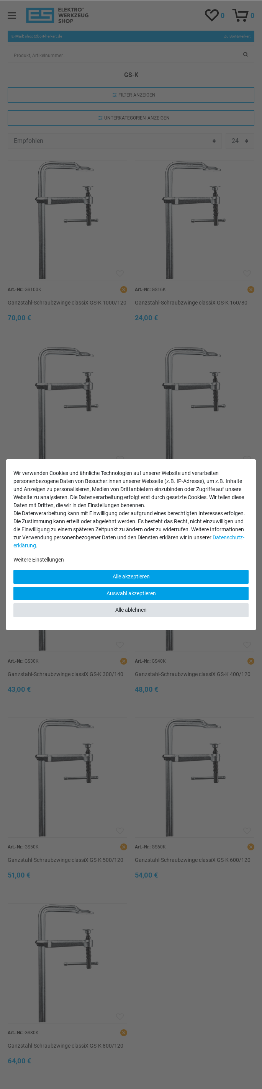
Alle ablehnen (131, 610)
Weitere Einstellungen (38, 560)
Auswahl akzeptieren (131, 593)
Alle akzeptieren (131, 576)
